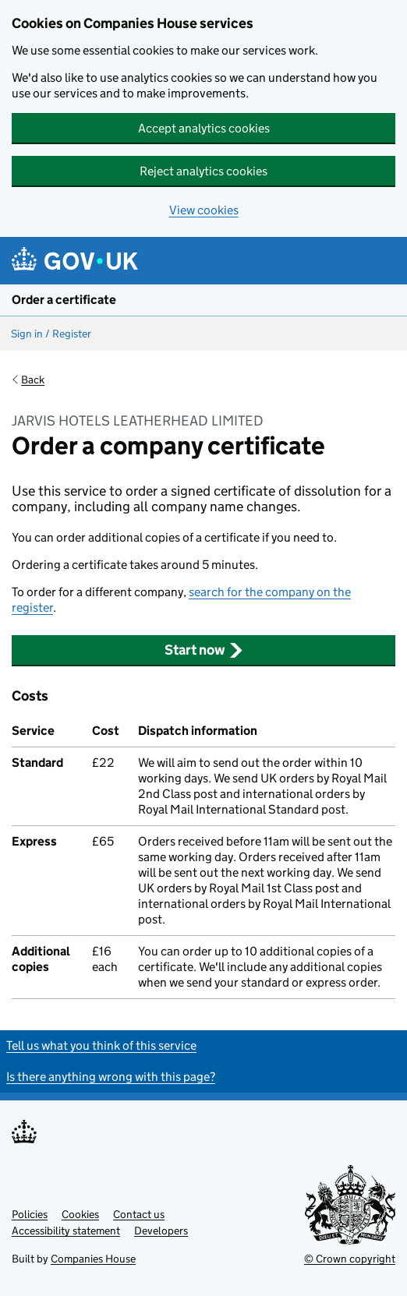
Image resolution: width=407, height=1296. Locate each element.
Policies (30, 1214)
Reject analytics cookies (203, 171)
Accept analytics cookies (204, 128)
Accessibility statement (66, 1231)
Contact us (139, 1214)
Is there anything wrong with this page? (110, 1076)
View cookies (204, 210)
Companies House (93, 1259)
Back (32, 379)
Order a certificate (64, 299)
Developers (161, 1231)
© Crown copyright (349, 1259)
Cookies (80, 1214)
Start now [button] (204, 650)
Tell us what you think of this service (101, 1045)
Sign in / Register (51, 334)
